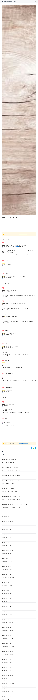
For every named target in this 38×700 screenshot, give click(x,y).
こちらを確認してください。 (23, 443)
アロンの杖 (17, 246)
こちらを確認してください (23, 234)
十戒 (10, 246)
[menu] (35, 1)
